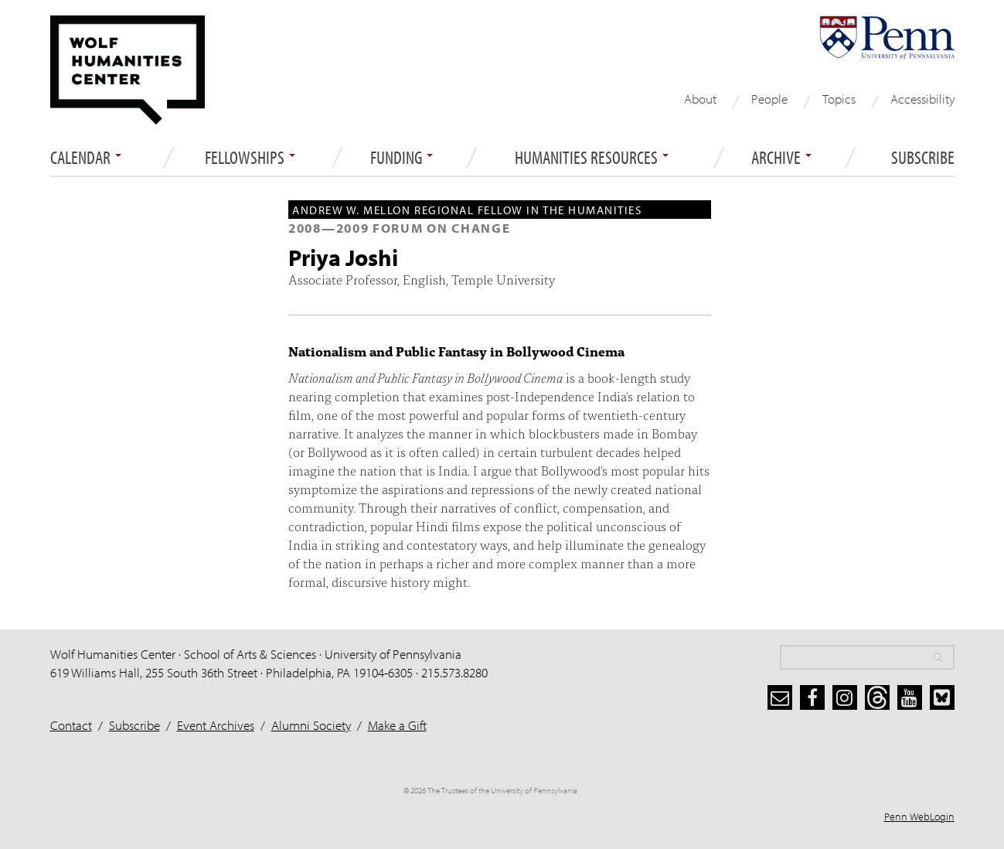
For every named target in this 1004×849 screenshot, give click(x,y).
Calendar (85, 158)
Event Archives (215, 725)
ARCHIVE (781, 158)
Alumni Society (311, 725)
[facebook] (812, 697)
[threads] (877, 697)
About (700, 98)
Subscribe (923, 158)
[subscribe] (779, 697)
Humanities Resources (592, 158)
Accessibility (922, 98)
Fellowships (250, 158)
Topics (839, 98)
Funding (401, 158)
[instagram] (844, 697)
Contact (71, 725)
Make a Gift (397, 725)
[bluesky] (942, 697)
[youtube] (909, 697)
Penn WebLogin (919, 816)
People (769, 98)
